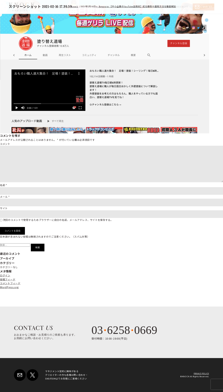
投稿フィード (7, 279)
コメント (5, 144)
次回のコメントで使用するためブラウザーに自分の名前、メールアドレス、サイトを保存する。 (58, 220)
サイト (4, 208)
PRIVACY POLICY (201, 373)
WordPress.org (9, 287)
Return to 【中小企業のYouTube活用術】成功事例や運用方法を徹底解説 (136, 6)
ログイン (5, 275)
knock (75, 6)
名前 (3, 185)
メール (5, 196)
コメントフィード (10, 283)
